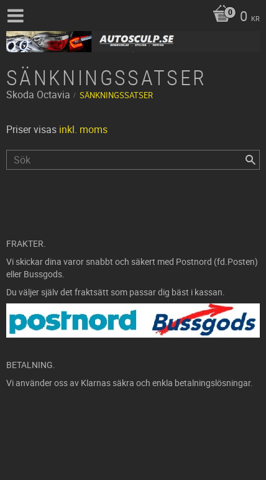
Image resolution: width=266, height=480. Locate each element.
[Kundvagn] (233, 17)
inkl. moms (83, 129)
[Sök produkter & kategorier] (133, 160)
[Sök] (250, 159)
